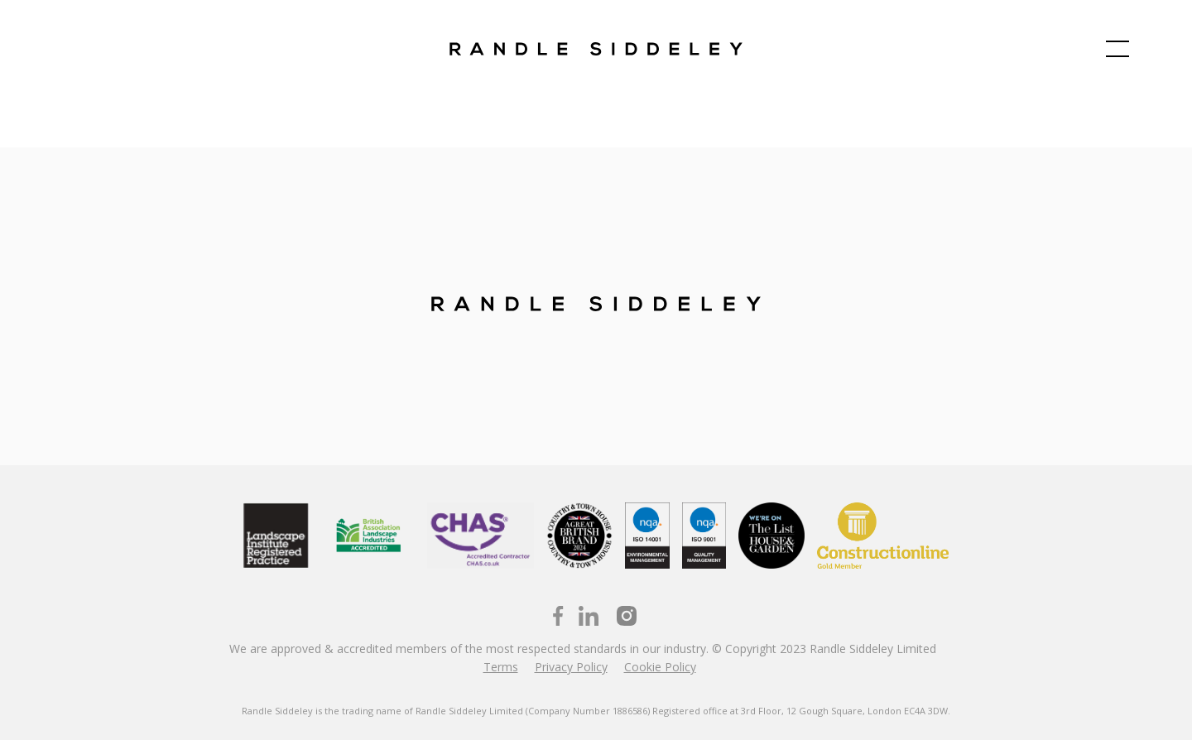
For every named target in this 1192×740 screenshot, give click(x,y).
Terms (500, 667)
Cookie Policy (660, 667)
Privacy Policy (571, 667)
